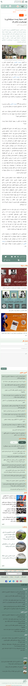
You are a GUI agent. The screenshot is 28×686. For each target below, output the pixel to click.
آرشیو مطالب (23, 577)
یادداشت (24, 527)
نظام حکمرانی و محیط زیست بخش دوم (18, 311)
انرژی (10, 571)
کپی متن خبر (21, 260)
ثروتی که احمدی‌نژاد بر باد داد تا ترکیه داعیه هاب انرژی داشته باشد (9, 519)
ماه (13, 442)
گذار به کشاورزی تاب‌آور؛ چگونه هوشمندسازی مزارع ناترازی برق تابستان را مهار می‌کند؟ (14, 485)
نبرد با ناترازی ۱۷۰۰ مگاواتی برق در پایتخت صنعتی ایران (9, 497)
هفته (22, 442)
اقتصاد (21, 15)
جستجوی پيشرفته (4, 577)
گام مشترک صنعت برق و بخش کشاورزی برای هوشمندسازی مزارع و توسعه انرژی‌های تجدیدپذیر (14, 471)
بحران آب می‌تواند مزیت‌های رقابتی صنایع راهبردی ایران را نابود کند (9, 504)
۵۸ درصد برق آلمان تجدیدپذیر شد (17, 489)
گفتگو (25, 493)
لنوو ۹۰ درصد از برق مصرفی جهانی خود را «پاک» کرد (14, 382)
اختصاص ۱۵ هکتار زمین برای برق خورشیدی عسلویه (14, 411)
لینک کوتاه (6, 260)
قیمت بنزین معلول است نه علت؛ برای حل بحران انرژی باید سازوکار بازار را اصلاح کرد (13, 452)
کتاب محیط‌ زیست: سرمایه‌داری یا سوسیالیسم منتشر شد (16, 20)
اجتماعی (6, 571)
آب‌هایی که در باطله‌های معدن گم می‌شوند (16, 456)
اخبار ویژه (25, 589)
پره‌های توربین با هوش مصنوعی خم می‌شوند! (15, 481)
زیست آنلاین (17, 62)
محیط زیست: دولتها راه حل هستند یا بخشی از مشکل (15, 288)
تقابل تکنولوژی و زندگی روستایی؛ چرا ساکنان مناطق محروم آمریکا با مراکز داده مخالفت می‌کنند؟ (14, 461)
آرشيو (3, 524)
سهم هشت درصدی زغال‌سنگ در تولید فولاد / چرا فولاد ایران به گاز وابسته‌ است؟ (10, 512)
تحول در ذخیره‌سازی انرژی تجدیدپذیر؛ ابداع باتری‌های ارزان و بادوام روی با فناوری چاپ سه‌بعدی (13, 466)
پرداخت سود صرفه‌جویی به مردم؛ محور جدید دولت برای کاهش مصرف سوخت (14, 396)
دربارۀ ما (11, 577)
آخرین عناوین (24, 612)
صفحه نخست (21, 571)
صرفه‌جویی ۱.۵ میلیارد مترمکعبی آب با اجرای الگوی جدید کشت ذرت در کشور (14, 434)
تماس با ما (17, 577)
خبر (25, 15)
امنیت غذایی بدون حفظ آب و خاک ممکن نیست (8, 557)
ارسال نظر (4, 369)
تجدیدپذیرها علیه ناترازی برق (19, 430)
